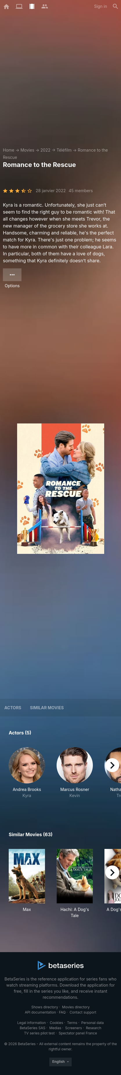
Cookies (56, 1023)
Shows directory (44, 1007)
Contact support (83, 1012)
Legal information (31, 1023)
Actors (12, 707)
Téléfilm (64, 150)
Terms (72, 1023)
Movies (27, 150)
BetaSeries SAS (32, 1028)
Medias (55, 1028)
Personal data (92, 1023)
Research (93, 1028)
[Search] (115, 6)
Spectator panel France (78, 1033)
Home (8, 150)
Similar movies (47, 707)
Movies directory (76, 1007)
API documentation (40, 1012)
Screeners (73, 1028)
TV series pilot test (39, 1033)
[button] (27, 776)
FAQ (62, 1012)
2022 (45, 150)
